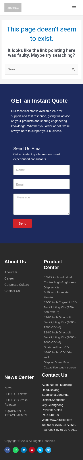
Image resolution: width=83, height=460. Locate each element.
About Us (10, 272)
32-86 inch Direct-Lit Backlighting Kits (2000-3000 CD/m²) (60, 337)
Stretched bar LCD (56, 347)
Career (9, 278)
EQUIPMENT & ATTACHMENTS (15, 413)
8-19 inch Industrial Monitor (56, 295)
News (8, 388)
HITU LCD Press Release (15, 402)
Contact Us (12, 291)
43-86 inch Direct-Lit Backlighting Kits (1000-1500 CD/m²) (60, 322)
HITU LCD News (15, 394)
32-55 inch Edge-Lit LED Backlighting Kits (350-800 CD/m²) (60, 307)
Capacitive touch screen (60, 367)
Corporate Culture (16, 284)
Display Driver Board (57, 362)
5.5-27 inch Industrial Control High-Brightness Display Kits (60, 282)
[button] (7, 450)
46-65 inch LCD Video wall (58, 355)
